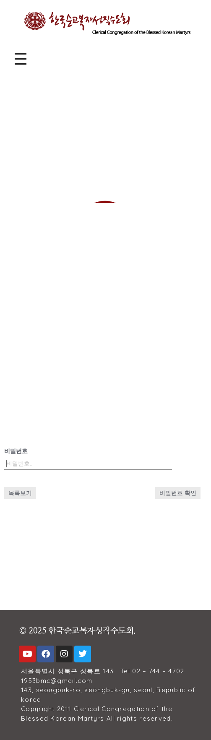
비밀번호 (16, 451)
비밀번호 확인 (177, 493)
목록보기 (20, 493)
